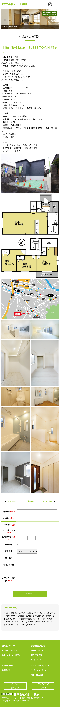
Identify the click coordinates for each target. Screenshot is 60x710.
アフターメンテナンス (38, 674)
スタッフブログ (15, 687)
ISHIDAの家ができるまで (40, 669)
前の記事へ (10, 501)
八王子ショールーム (38, 663)
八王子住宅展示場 (37, 654)
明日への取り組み (37, 678)
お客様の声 (6, 674)
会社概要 (43, 691)
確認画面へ (30, 597)
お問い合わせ (15, 691)
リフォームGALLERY (10, 654)
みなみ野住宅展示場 (38, 649)
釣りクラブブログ (43, 687)
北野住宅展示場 (36, 659)
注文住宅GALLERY (9, 649)
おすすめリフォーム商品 (11, 659)
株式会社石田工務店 (15, 4)
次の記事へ (49, 501)
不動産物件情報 (7, 669)
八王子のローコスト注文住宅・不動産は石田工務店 (22, 702)
